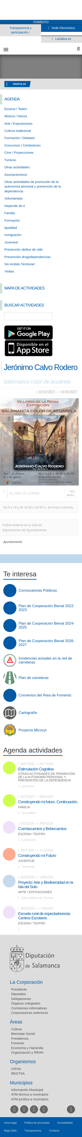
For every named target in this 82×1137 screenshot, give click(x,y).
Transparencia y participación (20, 30)
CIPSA (16, 1069)
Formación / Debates (19, 138)
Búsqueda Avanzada (72, 316)
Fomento (17, 1043)
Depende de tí (14, 206)
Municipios (21, 1082)
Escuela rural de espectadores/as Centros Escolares (44, 915)
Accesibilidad (65, 1122)
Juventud (11, 242)
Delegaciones (21, 999)
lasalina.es (19, 83)
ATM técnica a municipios (29, 1094)
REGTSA (18, 1073)
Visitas (9, 271)
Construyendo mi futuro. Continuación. (48, 802)
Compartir (5, 558)
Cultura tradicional (17, 131)
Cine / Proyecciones (18, 152)
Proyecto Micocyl (32, 730)
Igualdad (10, 227)
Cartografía (28, 713)
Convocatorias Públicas (38, 591)
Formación (12, 220)
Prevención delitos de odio (23, 249)
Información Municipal (27, 1090)
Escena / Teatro (15, 109)
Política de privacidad (36, 1122)
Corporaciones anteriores (29, 1013)
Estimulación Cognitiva (36, 769)
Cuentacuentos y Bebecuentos (42, 829)
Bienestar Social (23, 1033)
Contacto (54, 1130)
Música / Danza (15, 116)
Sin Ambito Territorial (19, 264)
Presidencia (19, 1038)
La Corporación (26, 982)
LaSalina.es (62, 39)
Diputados (18, 994)
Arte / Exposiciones (18, 123)
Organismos (23, 1061)
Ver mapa (70, 493)
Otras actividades (17, 167)
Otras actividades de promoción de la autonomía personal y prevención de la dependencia (32, 186)
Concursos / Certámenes (22, 145)
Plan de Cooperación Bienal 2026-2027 (47, 643)
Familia (9, 213)
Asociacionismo (15, 174)
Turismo (10, 160)
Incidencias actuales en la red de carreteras (45, 660)
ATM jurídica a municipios (30, 1099)
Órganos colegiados (25, 1003)
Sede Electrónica (63, 28)
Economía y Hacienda (27, 1048)
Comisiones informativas (29, 1008)
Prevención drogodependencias (27, 257)
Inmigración (12, 235)
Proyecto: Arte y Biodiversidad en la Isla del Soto (45, 884)
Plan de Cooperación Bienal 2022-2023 (47, 608)
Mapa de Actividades (24, 288)
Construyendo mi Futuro (37, 855)
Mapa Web (10, 1130)
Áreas (16, 1022)
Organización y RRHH (27, 1052)
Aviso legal (10, 1122)
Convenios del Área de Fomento (45, 695)
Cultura (16, 1029)
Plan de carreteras (34, 678)
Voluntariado (13, 198)
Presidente (19, 989)
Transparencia (32, 1130)
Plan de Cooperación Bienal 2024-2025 (47, 625)
